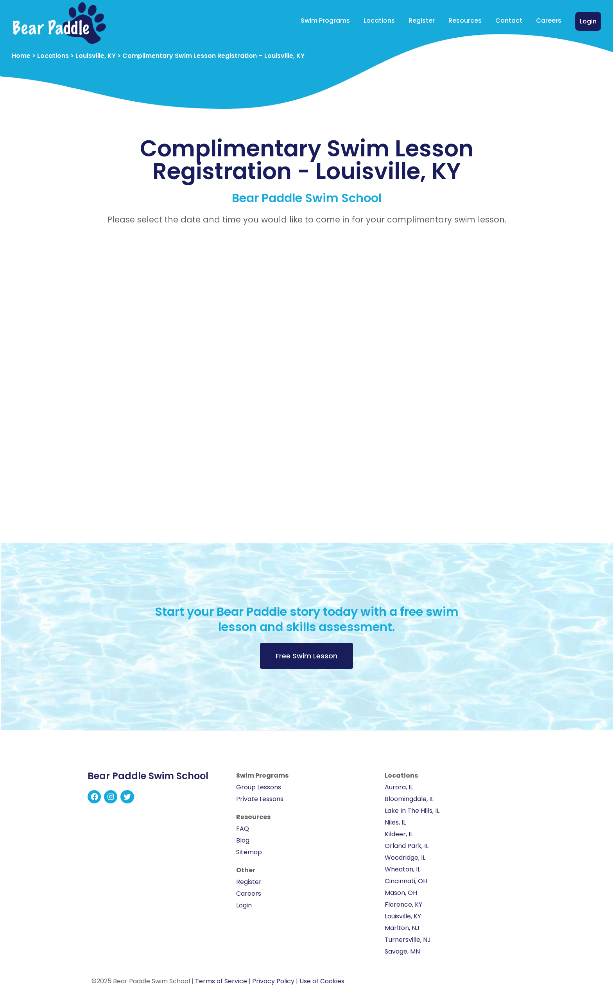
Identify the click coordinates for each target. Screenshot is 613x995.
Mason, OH (401, 892)
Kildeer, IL (399, 834)
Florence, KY (403, 904)
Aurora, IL (399, 787)
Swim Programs (325, 20)
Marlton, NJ (402, 927)
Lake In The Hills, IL (412, 810)
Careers (548, 20)
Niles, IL (395, 822)
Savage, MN (402, 951)
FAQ (242, 828)
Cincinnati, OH (406, 881)
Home (21, 55)
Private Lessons (259, 798)
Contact (508, 20)
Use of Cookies (321, 981)
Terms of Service (221, 981)
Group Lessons (258, 787)
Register (422, 20)
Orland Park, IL (406, 845)
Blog (242, 840)
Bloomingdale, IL (409, 798)
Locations (379, 20)
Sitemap (249, 852)
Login (588, 21)
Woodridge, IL (405, 857)
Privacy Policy (273, 981)
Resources (465, 20)
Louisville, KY (95, 55)
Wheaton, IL (402, 869)
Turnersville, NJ (408, 939)
